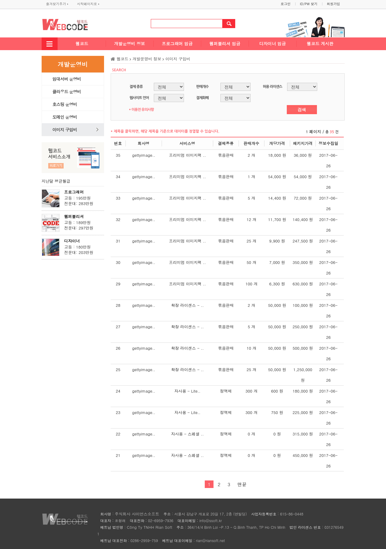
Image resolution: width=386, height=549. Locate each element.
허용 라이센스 (272, 86)
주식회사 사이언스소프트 (137, 514)
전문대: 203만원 (78, 252)
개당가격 (277, 143)
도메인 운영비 (64, 117)
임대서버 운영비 (66, 79)
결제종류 (226, 143)
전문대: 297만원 (78, 228)
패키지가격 (302, 143)
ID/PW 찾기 (309, 4)
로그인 (286, 4)
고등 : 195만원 (77, 198)
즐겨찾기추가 (57, 4)
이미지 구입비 (64, 130)
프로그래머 (74, 192)
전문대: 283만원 (78, 203)
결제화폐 (202, 98)
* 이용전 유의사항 (141, 109)
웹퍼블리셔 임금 (224, 43)
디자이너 (72, 241)
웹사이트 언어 (139, 98)
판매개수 (202, 86)
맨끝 (241, 484)
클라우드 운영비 (66, 91)
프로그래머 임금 (177, 43)
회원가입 (333, 4)
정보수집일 (328, 143)
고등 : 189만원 (77, 222)
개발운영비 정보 (129, 43)
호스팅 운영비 (64, 104)
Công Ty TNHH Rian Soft (149, 527)
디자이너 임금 (272, 43)
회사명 (144, 143)
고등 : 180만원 (77, 247)
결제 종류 (136, 86)
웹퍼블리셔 (74, 216)
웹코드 (82, 43)
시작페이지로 (88, 4)
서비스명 (187, 143)
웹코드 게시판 (320, 43)
